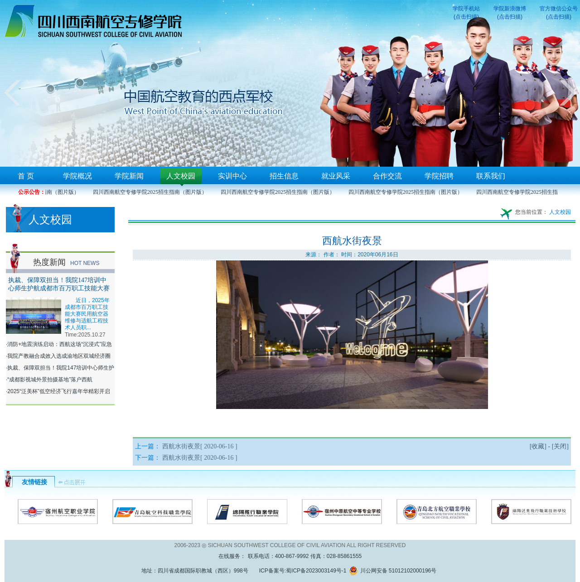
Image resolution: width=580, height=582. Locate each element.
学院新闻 (129, 176)
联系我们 (490, 176)
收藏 (538, 446)
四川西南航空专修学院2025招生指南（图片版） (152, 192)
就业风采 (335, 176)
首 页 (26, 176)
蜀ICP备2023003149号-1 (316, 571)
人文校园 (180, 176)
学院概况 (77, 176)
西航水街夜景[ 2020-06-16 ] (199, 446)
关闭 (560, 446)
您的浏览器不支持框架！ (290, 83)
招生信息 (284, 176)
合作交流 (387, 176)
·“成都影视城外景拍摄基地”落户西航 (49, 379)
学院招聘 (439, 176)
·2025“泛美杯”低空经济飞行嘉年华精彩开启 (58, 391)
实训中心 (232, 176)
